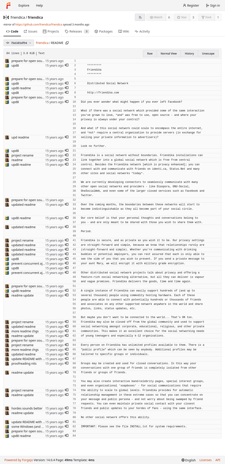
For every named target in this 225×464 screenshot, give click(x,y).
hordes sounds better (26, 408)
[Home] (8, 5)
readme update (22, 295)
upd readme (20, 137)
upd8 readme (21, 88)
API (217, 460)
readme (17, 160)
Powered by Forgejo (18, 460)
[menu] (188, 460)
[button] (66, 65)
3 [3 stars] (193, 17)
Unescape (208, 53)
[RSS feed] (140, 17)
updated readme (23, 204)
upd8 (15, 65)
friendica (18, 17)
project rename (22, 155)
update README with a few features (37, 359)
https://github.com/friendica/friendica (38, 24)
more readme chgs (25, 331)
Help (39, 5)
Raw (149, 53)
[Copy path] (67, 43)
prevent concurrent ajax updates (34, 263)
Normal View (169, 53)
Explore (23, 5)
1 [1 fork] (218, 17)
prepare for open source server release (39, 61)
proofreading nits (23, 363)
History (189, 53)
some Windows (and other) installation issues (44, 426)
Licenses (206, 460)
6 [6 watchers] (169, 17)
